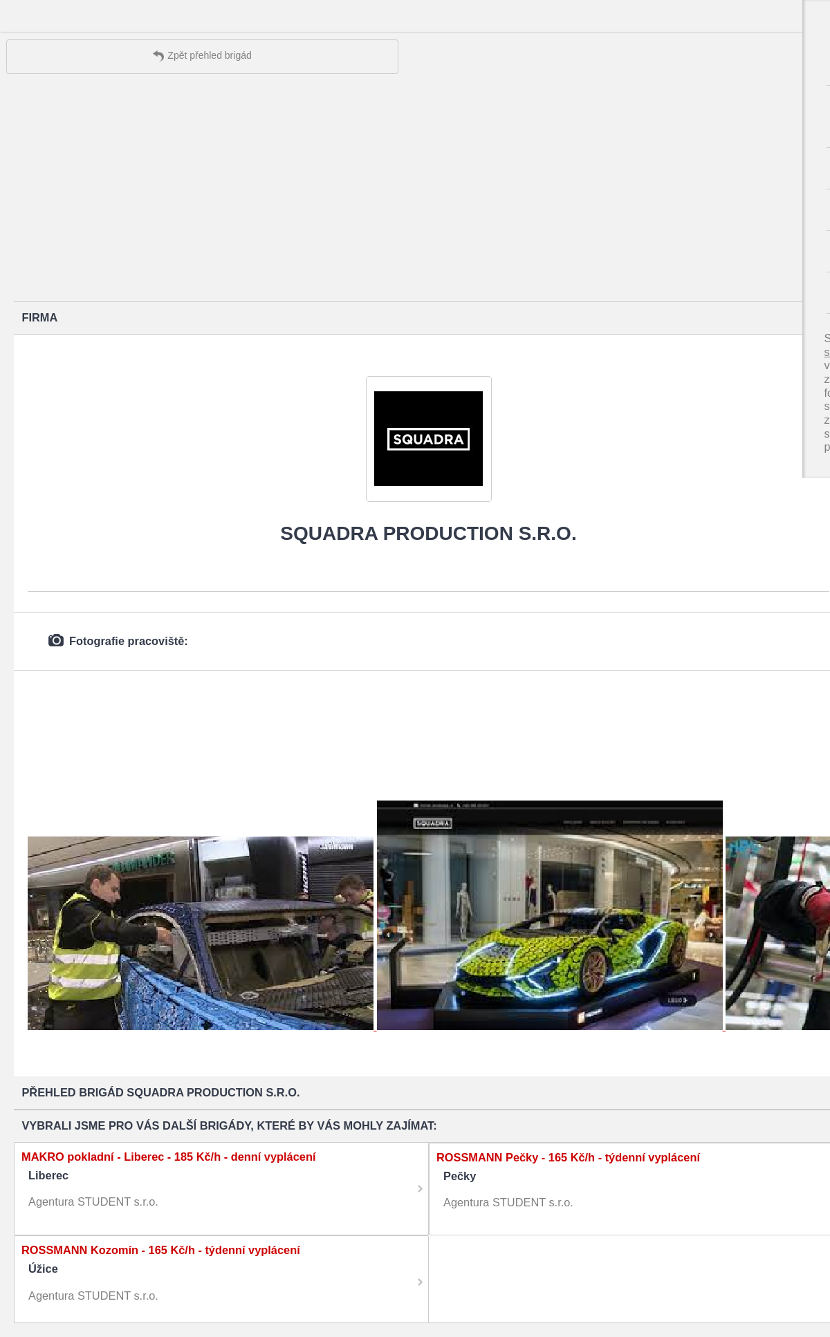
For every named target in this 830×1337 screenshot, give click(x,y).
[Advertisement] (415, 191)
